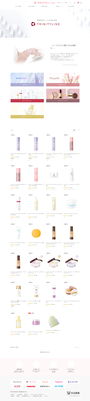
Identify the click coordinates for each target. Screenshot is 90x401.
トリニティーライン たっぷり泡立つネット (53, 330)
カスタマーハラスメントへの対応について (37, 394)
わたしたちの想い (71, 6)
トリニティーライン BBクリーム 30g (34, 301)
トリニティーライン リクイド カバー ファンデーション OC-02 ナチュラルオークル (71, 243)
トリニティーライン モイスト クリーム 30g (35, 331)
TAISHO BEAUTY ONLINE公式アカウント (19, 391)
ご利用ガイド (13, 394)
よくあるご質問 (19, 394)
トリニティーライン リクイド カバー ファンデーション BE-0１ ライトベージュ (18, 272)
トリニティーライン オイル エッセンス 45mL (18, 331)
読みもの (58, 6)
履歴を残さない (77, 347)
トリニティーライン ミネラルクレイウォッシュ (18, 242)
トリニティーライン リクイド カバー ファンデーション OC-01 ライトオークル (54, 243)
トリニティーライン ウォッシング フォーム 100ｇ (54, 213)
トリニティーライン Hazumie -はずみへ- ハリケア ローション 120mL (36, 185)
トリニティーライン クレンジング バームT (70, 213)
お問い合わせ (26, 394)
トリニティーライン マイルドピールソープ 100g (36, 242)
